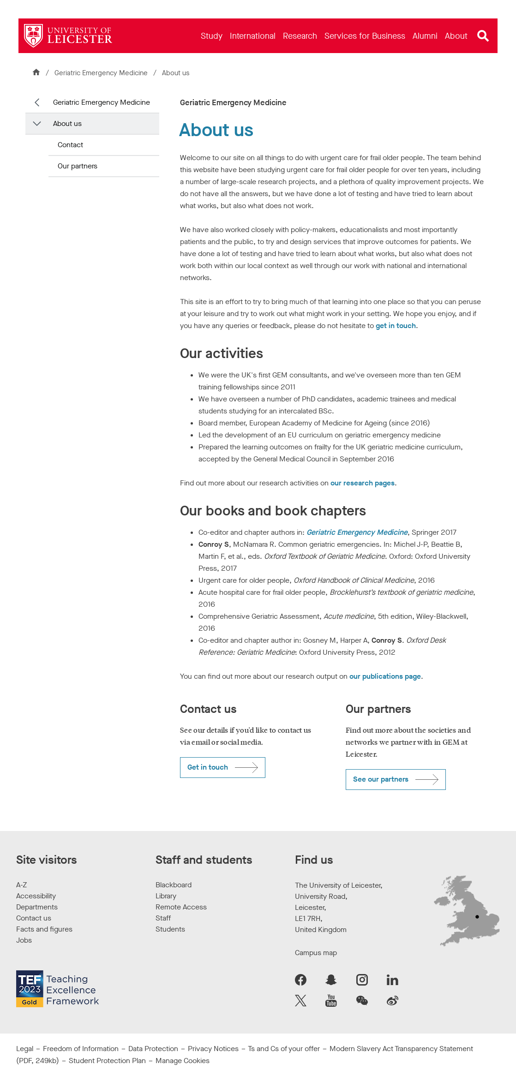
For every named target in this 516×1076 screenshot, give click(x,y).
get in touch (396, 325)
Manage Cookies (183, 1060)
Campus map (316, 952)
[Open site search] (483, 36)
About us (67, 123)
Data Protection (153, 1048)
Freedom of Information (81, 1048)
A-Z (21, 885)
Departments (37, 907)
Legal (24, 1048)
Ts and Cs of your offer (284, 1048)
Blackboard (174, 885)
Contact (70, 144)
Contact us (33, 918)
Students (170, 929)
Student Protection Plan (107, 1060)
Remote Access (181, 907)
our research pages (362, 483)
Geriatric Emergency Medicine (102, 73)
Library (166, 896)
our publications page (385, 676)
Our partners (77, 166)
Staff (163, 918)
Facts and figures (44, 929)
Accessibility (36, 896)
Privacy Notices (213, 1048)
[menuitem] (211, 35)
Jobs (24, 940)
